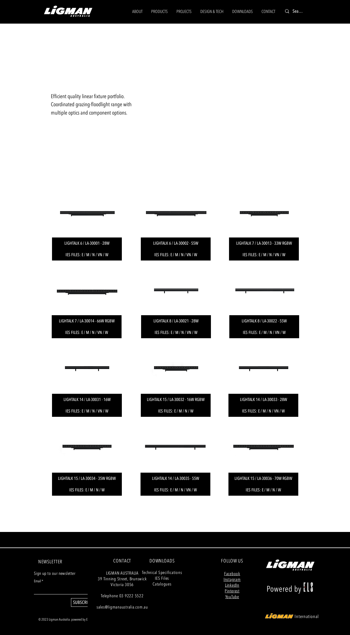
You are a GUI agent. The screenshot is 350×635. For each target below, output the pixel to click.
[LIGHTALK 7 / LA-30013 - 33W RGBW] (264, 243)
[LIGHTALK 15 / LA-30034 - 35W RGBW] (87, 478)
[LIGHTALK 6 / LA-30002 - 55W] (176, 243)
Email (37, 581)
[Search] (298, 11)
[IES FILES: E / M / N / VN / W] (87, 255)
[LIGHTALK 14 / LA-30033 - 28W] (263, 399)
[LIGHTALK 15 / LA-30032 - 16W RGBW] (176, 399)
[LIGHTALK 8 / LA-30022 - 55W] (264, 321)
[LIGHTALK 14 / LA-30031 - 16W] (87, 399)
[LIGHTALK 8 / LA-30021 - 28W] (176, 321)
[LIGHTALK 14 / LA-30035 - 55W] (175, 478)
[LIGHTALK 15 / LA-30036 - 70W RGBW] (263, 478)
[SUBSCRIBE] (82, 602)
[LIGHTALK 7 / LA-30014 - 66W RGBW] (87, 321)
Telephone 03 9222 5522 (122, 596)
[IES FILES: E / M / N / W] (87, 490)
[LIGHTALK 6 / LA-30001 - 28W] (87, 243)
